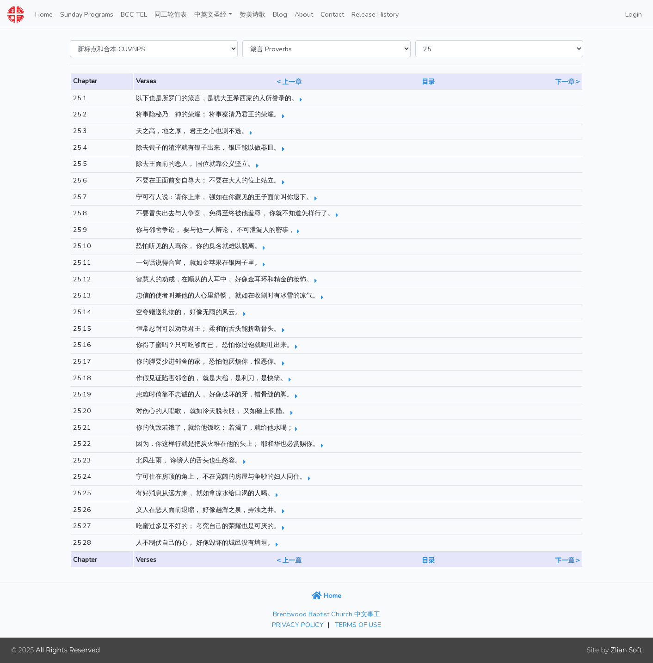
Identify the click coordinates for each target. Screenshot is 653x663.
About (304, 14)
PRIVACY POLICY (298, 624)
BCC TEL (134, 14)
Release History (375, 14)
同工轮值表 (170, 14)
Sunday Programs (86, 14)
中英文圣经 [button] (210, 14)
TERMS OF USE (358, 624)
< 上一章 (289, 81)
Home (44, 14)
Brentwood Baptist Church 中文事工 (326, 614)
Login (633, 14)
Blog (280, 14)
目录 (428, 81)
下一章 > (567, 81)
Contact (332, 14)
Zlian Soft (626, 650)
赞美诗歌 (252, 14)
